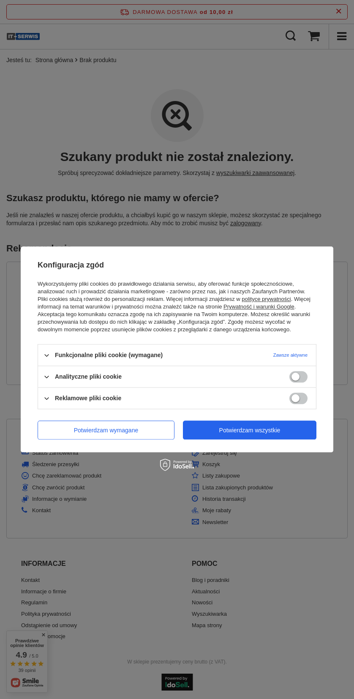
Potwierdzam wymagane (106, 430)
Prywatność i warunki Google (258, 306)
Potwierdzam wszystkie (249, 430)
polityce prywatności (266, 299)
